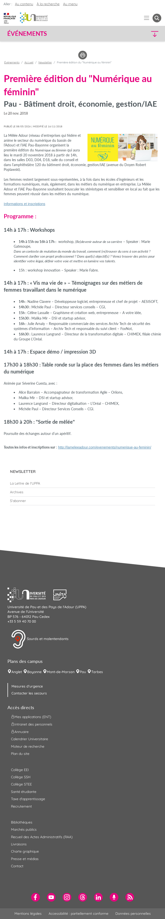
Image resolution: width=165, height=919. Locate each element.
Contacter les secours (29, 693)
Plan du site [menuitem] (20, 753)
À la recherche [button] (48, 4)
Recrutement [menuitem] (21, 806)
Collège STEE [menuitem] (21, 784)
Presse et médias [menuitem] (25, 859)
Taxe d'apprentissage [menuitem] (28, 799)
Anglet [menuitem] (16, 672)
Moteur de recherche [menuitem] (27, 746)
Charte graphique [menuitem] (25, 851)
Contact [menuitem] (17, 866)
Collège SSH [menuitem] (20, 777)
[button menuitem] (157, 18)
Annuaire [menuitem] (20, 732)
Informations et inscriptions (24, 204)
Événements (11, 62)
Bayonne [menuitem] (34, 672)
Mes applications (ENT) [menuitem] (31, 717)
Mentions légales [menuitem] (28, 913)
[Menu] (147, 18)
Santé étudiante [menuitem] (23, 791)
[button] (143, 34)
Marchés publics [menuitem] (24, 829)
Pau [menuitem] (83, 672)
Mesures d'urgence (27, 686)
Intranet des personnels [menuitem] (31, 724)
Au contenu (24, 4)
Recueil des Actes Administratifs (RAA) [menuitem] (42, 837)
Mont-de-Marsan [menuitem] (61, 672)
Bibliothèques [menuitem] (21, 822)
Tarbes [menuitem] (97, 672)
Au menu (70, 4)
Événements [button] (27, 33)
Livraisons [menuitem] (19, 844)
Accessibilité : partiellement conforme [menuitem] (78, 913)
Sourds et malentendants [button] (40, 639)
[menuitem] (82, 483)
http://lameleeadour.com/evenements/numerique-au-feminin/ (104, 447)
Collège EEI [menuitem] (20, 770)
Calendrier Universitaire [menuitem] (29, 739)
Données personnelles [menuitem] (133, 913)
